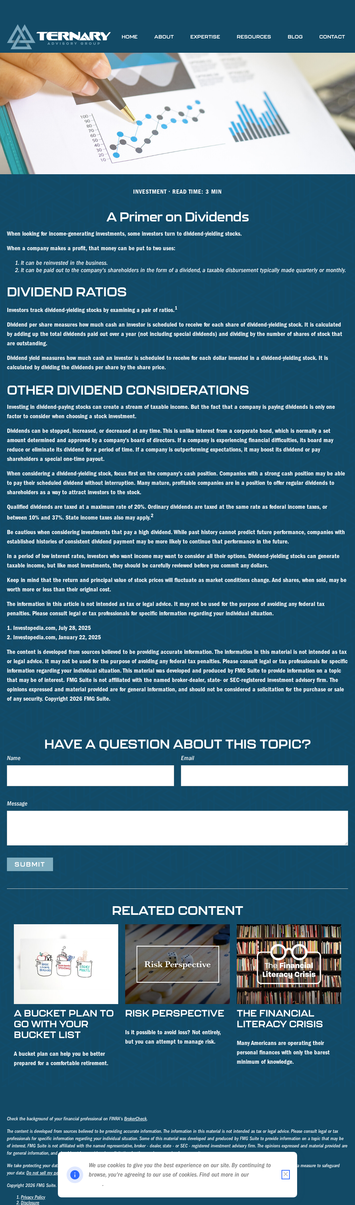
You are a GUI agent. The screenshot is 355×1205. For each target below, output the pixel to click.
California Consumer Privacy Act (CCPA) (193, 1145)
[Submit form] (30, 843)
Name (13, 737)
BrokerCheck (135, 1098)
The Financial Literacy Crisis (280, 997)
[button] (130, 16)
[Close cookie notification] (285, 1174)
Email (187, 737)
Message (17, 782)
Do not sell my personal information (58, 1152)
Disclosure (30, 1182)
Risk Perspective (174, 992)
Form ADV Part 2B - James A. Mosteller (56, 1199)
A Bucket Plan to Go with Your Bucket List (64, 1003)
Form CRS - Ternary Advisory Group (52, 1193)
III (93, 1199)
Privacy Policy (33, 1176)
